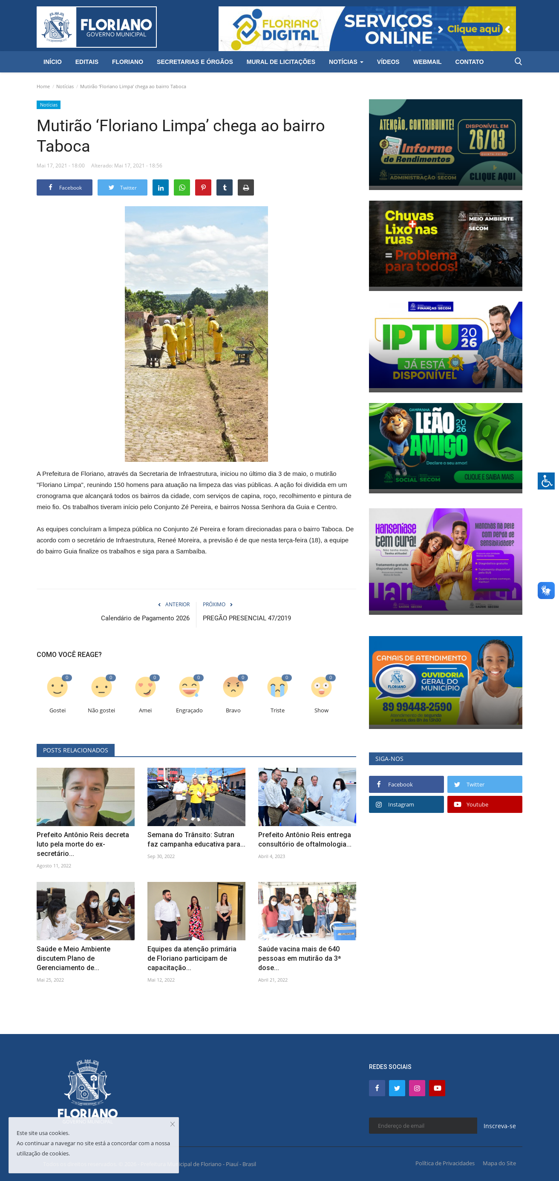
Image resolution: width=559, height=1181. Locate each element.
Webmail (427, 61)
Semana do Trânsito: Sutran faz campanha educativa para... (196, 839)
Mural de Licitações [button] (281, 61)
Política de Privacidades (445, 1163)
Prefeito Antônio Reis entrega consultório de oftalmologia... (305, 839)
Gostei (57, 710)
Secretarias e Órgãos (195, 61)
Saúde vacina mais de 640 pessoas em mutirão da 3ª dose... (299, 958)
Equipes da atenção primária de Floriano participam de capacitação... (191, 958)
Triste (278, 710)
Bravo (233, 710)
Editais (86, 61)
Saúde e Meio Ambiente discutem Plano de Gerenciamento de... (73, 958)
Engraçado (189, 710)
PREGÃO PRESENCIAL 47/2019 (247, 618)
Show (321, 710)
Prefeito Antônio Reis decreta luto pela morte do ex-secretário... (83, 844)
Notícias (65, 86)
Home (43, 86)
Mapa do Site (499, 1163)
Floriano (127, 61)
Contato (469, 61)
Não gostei (101, 710)
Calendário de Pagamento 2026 (145, 618)
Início (52, 61)
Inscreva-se (500, 1126)
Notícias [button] (346, 61)
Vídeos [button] (388, 61)
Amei (145, 710)
